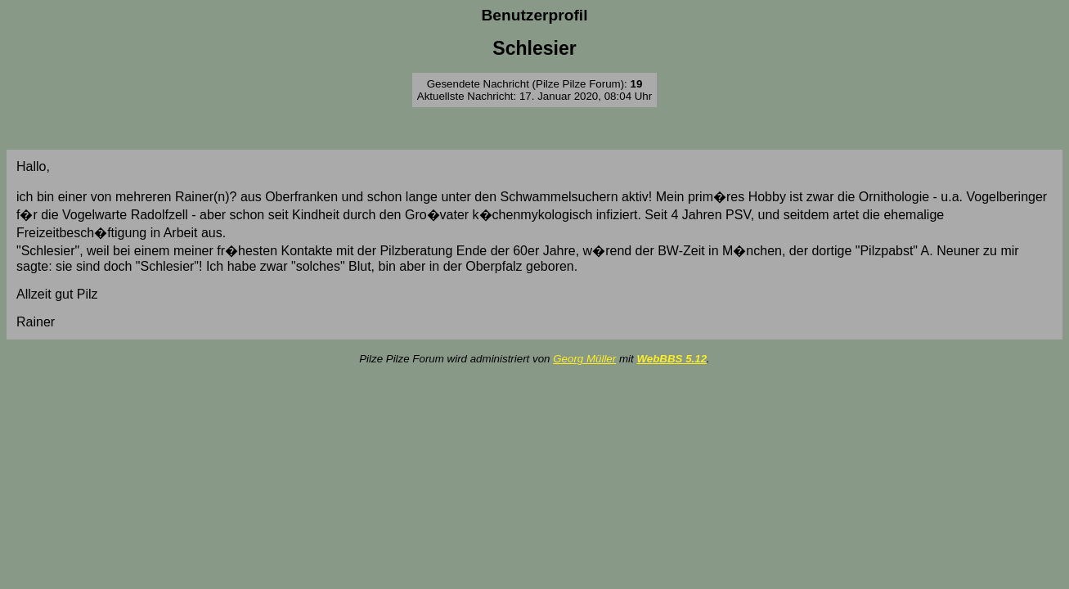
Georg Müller (584, 359)
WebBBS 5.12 (671, 359)
